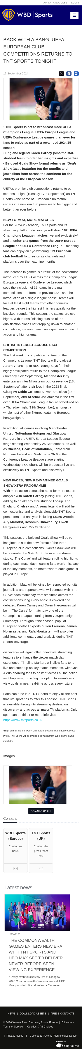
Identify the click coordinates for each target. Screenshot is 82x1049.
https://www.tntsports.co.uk (22, 720)
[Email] (15, 869)
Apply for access (55, 2)
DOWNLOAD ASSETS (33, 1013)
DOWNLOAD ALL (41, 811)
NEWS (12, 1013)
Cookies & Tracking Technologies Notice (53, 1035)
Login (75, 2)
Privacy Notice (15, 1035)
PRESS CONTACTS (62, 1013)
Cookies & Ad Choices (40, 1026)
